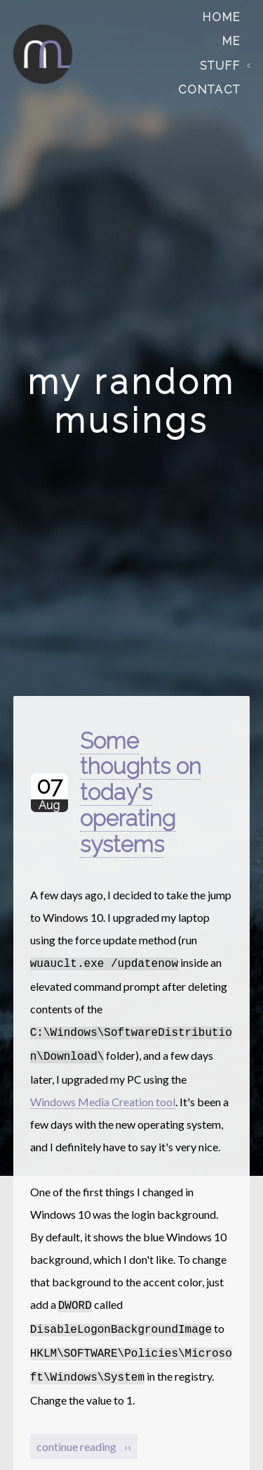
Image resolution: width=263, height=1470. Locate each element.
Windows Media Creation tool (102, 1097)
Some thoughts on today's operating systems (140, 792)
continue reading (77, 1436)
